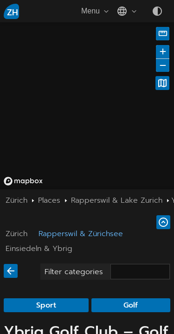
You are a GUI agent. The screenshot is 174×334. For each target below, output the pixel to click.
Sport (46, 305)
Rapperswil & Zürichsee (81, 233)
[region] (87, 105)
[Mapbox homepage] (23, 181)
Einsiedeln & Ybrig (39, 248)
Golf (130, 305)
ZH (12, 12)
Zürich (16, 233)
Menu (96, 11)
